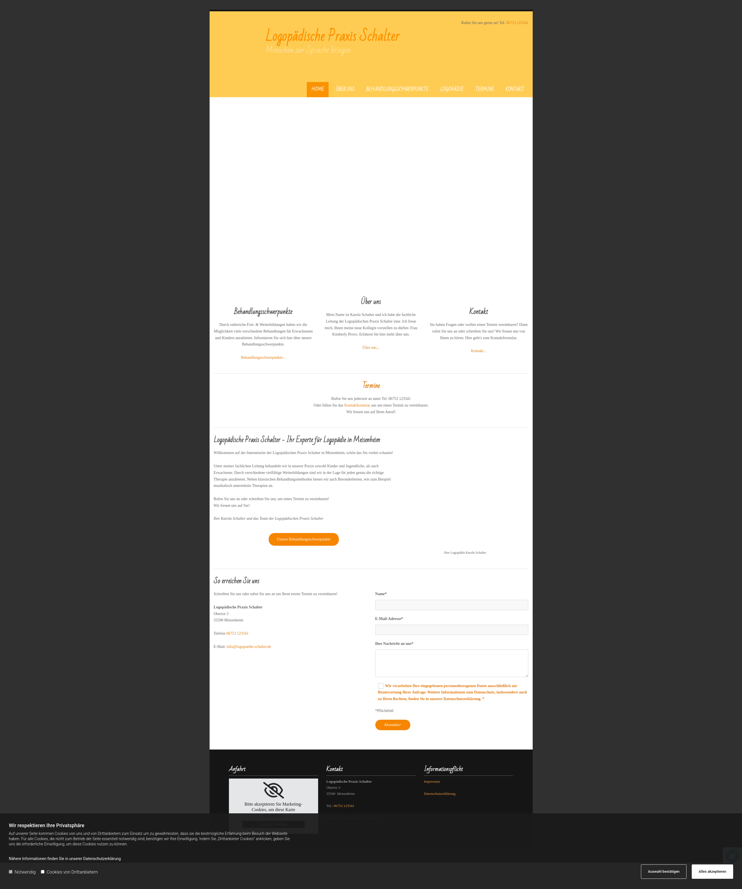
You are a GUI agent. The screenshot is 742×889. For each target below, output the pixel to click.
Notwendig (22, 872)
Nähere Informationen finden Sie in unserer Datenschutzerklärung (65, 858)
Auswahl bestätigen (663, 871)
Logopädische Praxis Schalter (332, 36)
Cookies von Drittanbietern (69, 872)
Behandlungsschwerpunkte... (263, 357)
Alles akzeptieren (712, 871)
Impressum (432, 781)
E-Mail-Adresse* (389, 619)
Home (317, 89)
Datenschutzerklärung (439, 794)
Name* (381, 594)
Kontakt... (479, 351)
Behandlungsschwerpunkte (397, 89)
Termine (484, 89)
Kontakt (515, 89)
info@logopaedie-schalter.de (249, 647)
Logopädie (452, 89)
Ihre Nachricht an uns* (394, 644)
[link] (273, 790)
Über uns (345, 89)
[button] (304, 539)
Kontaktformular (357, 405)
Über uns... (371, 347)
